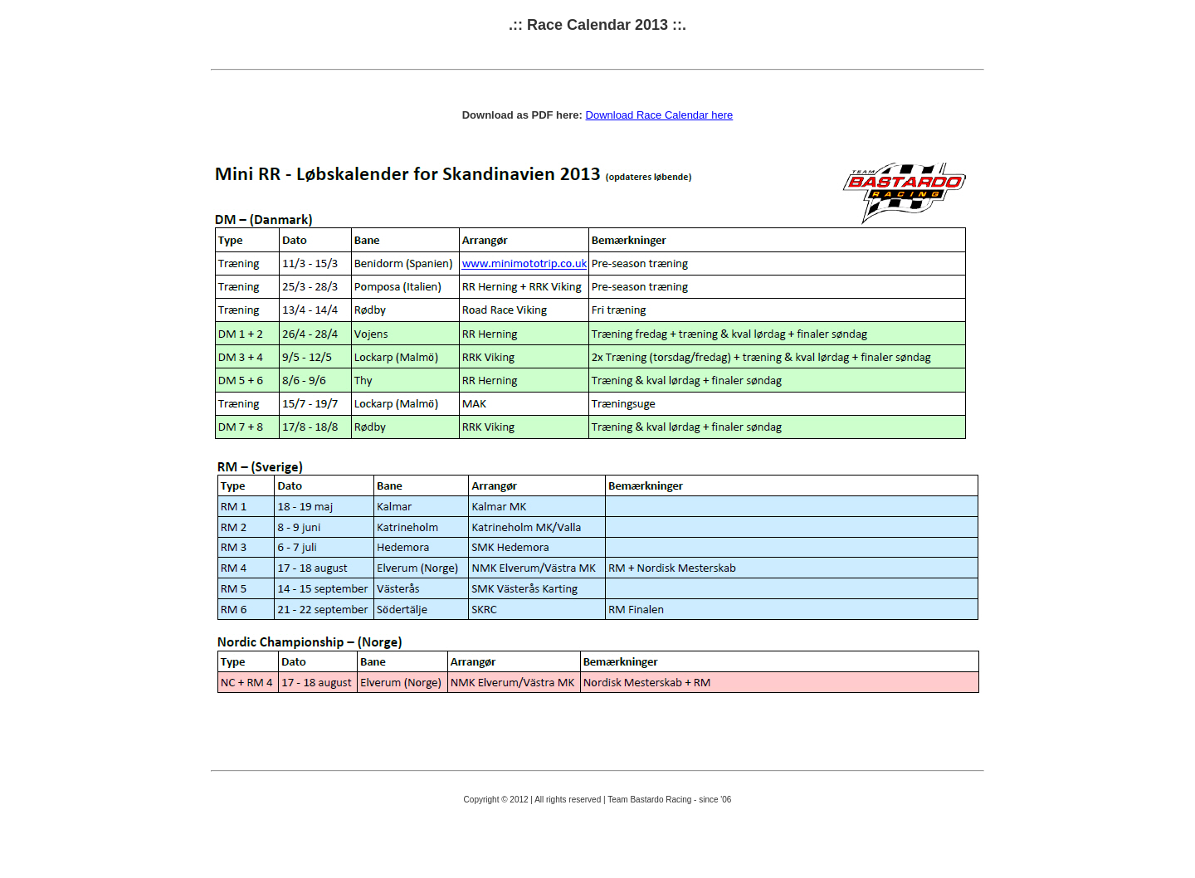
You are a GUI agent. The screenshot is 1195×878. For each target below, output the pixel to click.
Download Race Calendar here (660, 115)
